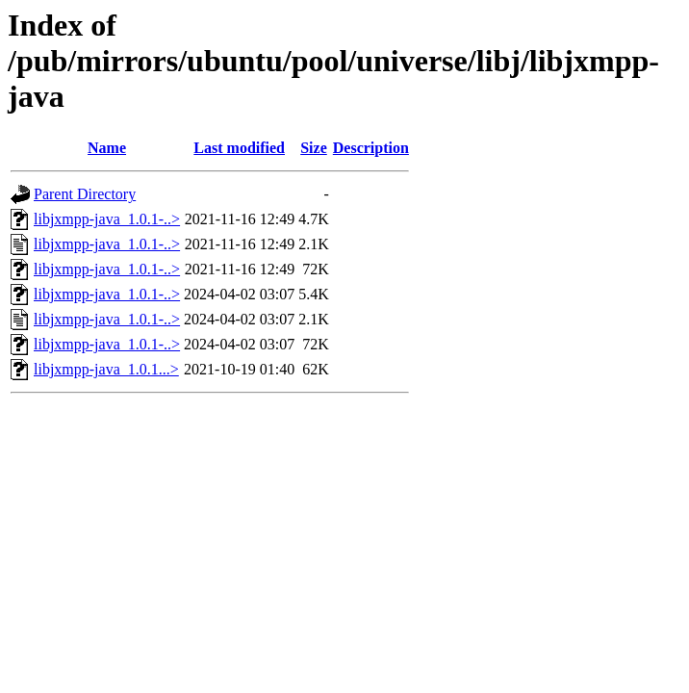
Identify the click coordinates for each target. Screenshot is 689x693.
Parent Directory (85, 194)
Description (371, 148)
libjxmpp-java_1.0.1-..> (107, 219)
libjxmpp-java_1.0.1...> (106, 369)
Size (313, 148)
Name (107, 148)
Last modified (239, 148)
